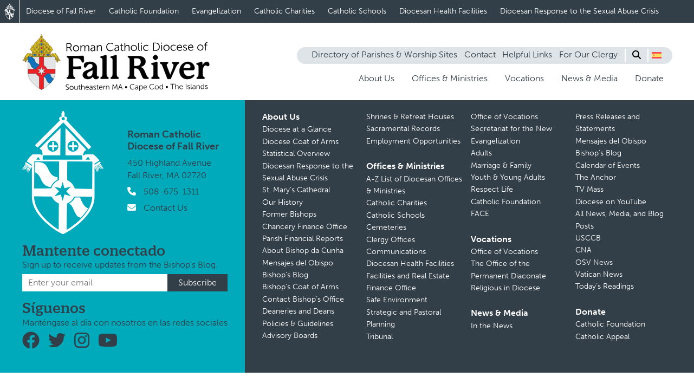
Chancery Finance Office (304, 226)
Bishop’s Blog (285, 275)
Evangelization (216, 11)
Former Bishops (289, 214)
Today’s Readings (604, 286)
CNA (583, 250)
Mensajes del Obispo (297, 263)
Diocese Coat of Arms (300, 141)
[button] (656, 55)
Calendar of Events (607, 165)
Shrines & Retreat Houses (410, 116)
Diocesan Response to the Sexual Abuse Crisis (579, 11)
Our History (282, 202)
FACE (480, 213)
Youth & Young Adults (508, 177)
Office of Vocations (504, 116)
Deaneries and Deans (298, 311)
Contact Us (165, 208)
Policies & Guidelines (297, 323)
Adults (481, 153)
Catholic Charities (284, 11)
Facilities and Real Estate (408, 276)
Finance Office (391, 287)
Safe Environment (396, 299)
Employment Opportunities (413, 141)
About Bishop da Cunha (302, 250)
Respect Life (492, 189)
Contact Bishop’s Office (303, 299)
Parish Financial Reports (302, 238)
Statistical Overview (296, 153)
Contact (480, 54)
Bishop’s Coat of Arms (300, 286)
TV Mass (589, 189)
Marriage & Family (501, 165)
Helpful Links (527, 54)
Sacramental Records (403, 128)
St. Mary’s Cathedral (296, 189)
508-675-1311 (171, 191)
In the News (492, 325)
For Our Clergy (588, 54)
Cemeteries (386, 227)
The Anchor (595, 177)
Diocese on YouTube (610, 201)
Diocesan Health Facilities (443, 11)
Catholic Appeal (602, 336)
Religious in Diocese (505, 287)
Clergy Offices (390, 239)
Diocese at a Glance (297, 129)
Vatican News (598, 274)
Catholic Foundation (144, 11)
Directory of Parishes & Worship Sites (384, 54)
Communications (396, 251)
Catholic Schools (357, 11)
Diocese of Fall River (61, 11)
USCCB (588, 238)
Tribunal (379, 336)
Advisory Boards (289, 335)
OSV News (594, 262)
